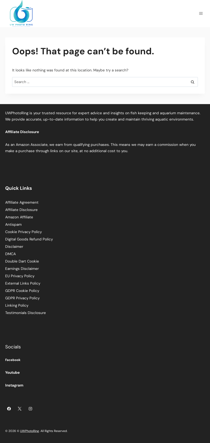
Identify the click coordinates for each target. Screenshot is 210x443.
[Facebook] (9, 408)
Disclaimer (14, 246)
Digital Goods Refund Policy (29, 239)
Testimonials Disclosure (25, 312)
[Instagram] (30, 408)
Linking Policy (16, 305)
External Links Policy (22, 283)
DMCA (10, 253)
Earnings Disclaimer (22, 268)
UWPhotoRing (29, 431)
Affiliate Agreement (22, 202)
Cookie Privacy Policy (23, 231)
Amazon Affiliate (19, 217)
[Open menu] (201, 13)
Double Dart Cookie (22, 261)
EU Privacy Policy (19, 276)
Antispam (13, 224)
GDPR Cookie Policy (22, 290)
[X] (19, 408)
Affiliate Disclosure (21, 209)
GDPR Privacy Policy (22, 298)
